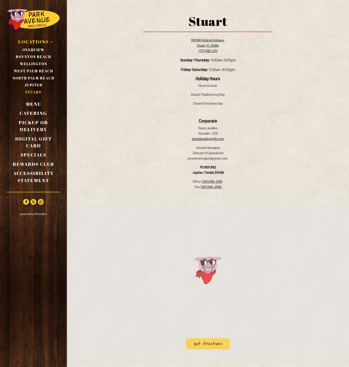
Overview (33, 49)
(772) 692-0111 (208, 51)
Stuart (33, 92)
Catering (33, 113)
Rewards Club (33, 164)
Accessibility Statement (33, 176)
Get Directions (212, 344)
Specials (33, 155)
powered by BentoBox (43, 213)
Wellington (33, 63)
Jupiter (33, 85)
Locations (33, 42)
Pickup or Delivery (39, 125)
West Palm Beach (33, 71)
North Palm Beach (33, 78)
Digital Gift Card (37, 142)
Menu (33, 104)
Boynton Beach (33, 56)
